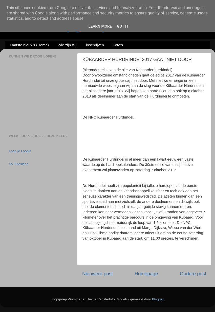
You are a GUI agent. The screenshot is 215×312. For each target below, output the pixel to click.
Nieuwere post (97, 273)
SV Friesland (18, 164)
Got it (122, 26)
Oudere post (193, 273)
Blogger (158, 299)
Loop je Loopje (20, 151)
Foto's (118, 45)
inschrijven (95, 45)
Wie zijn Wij (67, 45)
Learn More (100, 26)
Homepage (146, 273)
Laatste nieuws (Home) (29, 45)
